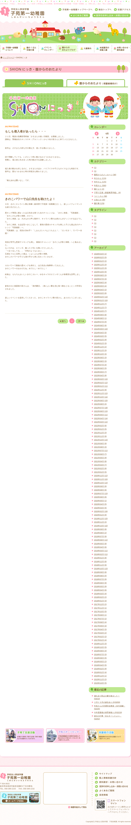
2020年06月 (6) (100, 497)
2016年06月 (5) (100, 658)
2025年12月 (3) (100, 265)
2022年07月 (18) (101, 408)
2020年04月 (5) (100, 504)
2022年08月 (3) (100, 404)
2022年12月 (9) (100, 390)
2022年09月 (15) (101, 401)
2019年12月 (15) (101, 519)
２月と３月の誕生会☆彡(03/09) (107, 702)
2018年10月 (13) (101, 569)
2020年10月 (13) (101, 483)
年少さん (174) (100, 178)
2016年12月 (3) (100, 644)
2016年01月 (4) (100, 672)
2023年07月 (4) (100, 365)
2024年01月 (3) (100, 343)
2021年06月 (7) (100, 454)
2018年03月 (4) (100, 594)
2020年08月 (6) (100, 490)
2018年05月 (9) (100, 586)
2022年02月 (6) (100, 426)
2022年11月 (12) (101, 393)
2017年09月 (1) (100, 615)
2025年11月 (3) (100, 268)
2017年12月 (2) (100, 604)
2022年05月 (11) (101, 415)
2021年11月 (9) (100, 436)
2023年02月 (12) (101, 383)
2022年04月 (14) (101, 418)
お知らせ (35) (99, 200)
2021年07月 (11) (101, 451)
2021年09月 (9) (100, 443)
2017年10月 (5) (100, 611)
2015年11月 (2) (100, 679)
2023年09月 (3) (100, 358)
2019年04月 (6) (100, 547)
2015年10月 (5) (100, 683)
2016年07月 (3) (100, 654)
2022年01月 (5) (100, 429)
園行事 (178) (99, 203)
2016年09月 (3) (100, 651)
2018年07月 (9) (100, 579)
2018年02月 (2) (100, 597)
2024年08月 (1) (100, 318)
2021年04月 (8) (100, 461)
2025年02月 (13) (101, 297)
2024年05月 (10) (101, 329)
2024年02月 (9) (100, 340)
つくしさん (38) (100, 196)
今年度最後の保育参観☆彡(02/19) (108, 712)
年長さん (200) (100, 185)
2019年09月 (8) (100, 529)
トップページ (8, 58)
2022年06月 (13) (101, 411)
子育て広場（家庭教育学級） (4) (107, 193)
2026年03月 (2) (100, 254)
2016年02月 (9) (100, 669)
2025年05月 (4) (100, 286)
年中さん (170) (100, 182)
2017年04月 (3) (100, 629)
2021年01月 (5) (100, 472)
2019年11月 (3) (100, 522)
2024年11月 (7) (100, 308)
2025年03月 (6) (100, 293)
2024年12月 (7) (100, 304)
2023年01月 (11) (101, 386)
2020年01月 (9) (100, 515)
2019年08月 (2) (100, 533)
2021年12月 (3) (100, 433)
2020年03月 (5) (100, 508)
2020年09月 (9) (100, 486)
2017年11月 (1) (100, 608)
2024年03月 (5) (100, 336)
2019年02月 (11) (101, 554)
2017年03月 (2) (100, 633)
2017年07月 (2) (100, 619)
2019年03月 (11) (101, 551)
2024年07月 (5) (100, 322)
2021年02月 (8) (100, 468)
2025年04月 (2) (100, 290)
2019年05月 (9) (100, 544)
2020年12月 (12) (101, 476)
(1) (95, 168)
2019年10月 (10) (101, 526)
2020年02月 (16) (101, 511)
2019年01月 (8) (100, 558)
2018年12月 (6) (100, 561)
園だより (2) (99, 189)
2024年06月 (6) (100, 325)
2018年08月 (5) (100, 576)
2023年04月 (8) (100, 375)
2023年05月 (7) (100, 372)
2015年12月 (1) (100, 676)
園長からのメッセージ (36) (105, 175)
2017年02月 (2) (100, 637)
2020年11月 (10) (101, 479)
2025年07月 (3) (100, 279)
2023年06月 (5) (100, 368)
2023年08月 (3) (100, 361)
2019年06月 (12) (101, 540)
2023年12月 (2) (100, 347)
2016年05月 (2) (100, 661)
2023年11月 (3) (100, 350)
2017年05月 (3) (100, 626)
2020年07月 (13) (101, 493)
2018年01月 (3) (100, 601)
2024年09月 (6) (100, 315)
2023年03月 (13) (101, 379)
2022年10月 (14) (101, 397)
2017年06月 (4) (100, 622)
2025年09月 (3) (100, 275)
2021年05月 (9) (100, 458)
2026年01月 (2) (100, 261)
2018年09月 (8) (100, 572)
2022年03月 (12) (101, 422)
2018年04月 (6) (100, 590)
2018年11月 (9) (100, 565)
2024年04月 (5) (100, 333)
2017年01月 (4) (100, 640)
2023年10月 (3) (100, 354)
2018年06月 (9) (100, 583)
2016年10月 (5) (100, 647)
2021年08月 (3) (100, 447)
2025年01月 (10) (101, 300)
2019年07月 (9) (100, 536)
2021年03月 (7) (100, 465)
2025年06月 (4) (100, 282)
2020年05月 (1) (100, 501)
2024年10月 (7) (100, 311)
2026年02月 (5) (100, 257)
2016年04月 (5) (100, 665)
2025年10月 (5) (100, 272)
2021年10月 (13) (101, 440)
